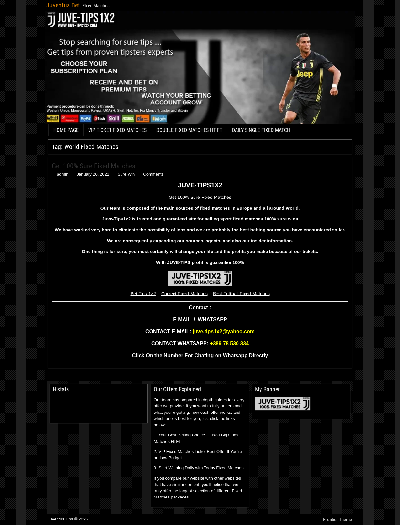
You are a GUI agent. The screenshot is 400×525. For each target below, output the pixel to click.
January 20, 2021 (93, 174)
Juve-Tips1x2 (116, 218)
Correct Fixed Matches (184, 293)
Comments (153, 174)
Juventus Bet (63, 5)
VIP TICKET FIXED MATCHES (117, 130)
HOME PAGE (66, 130)
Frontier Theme (337, 519)
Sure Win (126, 174)
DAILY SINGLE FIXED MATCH (261, 130)
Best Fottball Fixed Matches (241, 293)
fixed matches (215, 208)
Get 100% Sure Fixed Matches (93, 166)
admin (62, 174)
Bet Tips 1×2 (143, 293)
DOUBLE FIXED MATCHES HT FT (189, 130)
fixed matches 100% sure (260, 218)
